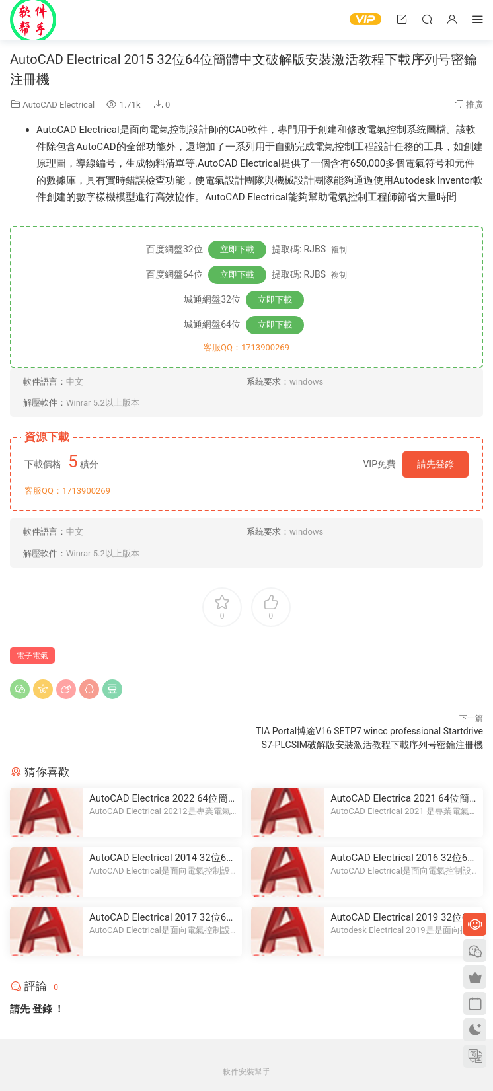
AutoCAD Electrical (58, 105)
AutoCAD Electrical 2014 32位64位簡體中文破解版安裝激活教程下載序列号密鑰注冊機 (160, 858)
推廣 (474, 105)
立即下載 (237, 249)
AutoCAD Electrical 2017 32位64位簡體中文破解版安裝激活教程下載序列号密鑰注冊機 (160, 917)
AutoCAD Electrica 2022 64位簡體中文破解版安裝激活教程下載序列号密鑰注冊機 (158, 798)
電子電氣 (32, 655)
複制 (339, 249)
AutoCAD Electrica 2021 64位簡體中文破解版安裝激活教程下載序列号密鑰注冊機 (399, 798)
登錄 (42, 1009)
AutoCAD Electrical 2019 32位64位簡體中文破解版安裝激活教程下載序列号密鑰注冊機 (401, 917)
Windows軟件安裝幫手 (33, 20)
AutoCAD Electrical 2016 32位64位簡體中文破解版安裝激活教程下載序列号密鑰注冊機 (401, 858)
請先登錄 (435, 464)
